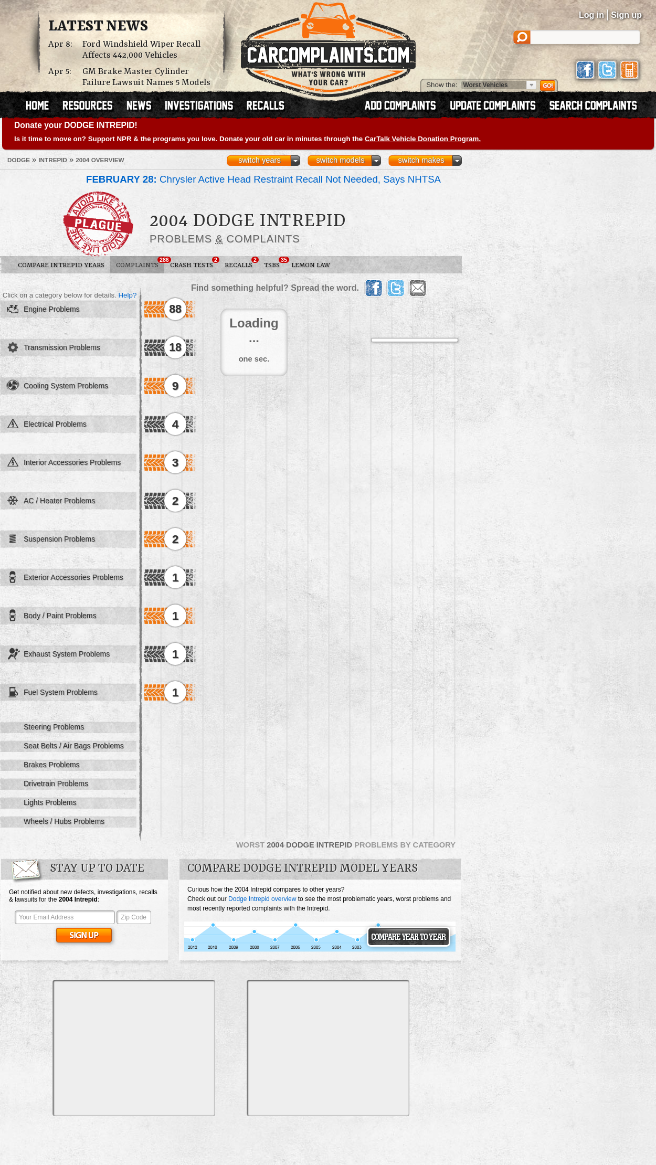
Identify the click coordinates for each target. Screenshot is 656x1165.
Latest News (98, 26)
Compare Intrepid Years (61, 265)
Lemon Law (310, 265)
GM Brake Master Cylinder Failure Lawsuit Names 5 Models (146, 77)
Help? (127, 295)
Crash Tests (194, 263)
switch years (259, 160)
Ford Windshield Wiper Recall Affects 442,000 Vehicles (141, 49)
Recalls (241, 263)
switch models (340, 160)
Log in (591, 14)
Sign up (626, 14)
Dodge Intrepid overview (262, 899)
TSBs (274, 263)
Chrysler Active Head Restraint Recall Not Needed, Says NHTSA (263, 179)
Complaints (140, 263)
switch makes (421, 160)
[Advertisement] (134, 1048)
